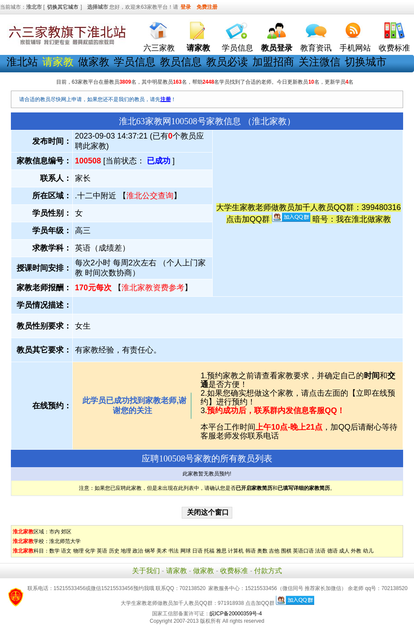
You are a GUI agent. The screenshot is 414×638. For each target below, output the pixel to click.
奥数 (262, 551)
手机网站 (355, 48)
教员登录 (276, 48)
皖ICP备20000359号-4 (236, 614)
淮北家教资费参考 (153, 287)
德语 (332, 551)
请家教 (176, 570)
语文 (66, 551)
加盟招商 (273, 62)
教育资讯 (316, 48)
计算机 (236, 551)
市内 (54, 532)
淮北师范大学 (65, 541)
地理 (126, 551)
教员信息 (181, 62)
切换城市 (366, 62)
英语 (102, 551)
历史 (114, 551)
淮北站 (22, 62)
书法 (173, 551)
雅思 (221, 551)
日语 (197, 551)
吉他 (274, 551)
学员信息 (237, 48)
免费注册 (207, 7)
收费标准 (394, 48)
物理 (78, 551)
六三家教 (159, 48)
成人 (344, 551)
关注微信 (319, 62)
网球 (185, 551)
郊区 (66, 532)
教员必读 (227, 62)
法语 (320, 551)
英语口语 (303, 551)
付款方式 (268, 570)
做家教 (93, 62)
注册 (165, 99)
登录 (185, 7)
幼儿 (368, 551)
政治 (137, 551)
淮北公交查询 (149, 195)
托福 (209, 551)
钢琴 (150, 551)
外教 (356, 551)
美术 (161, 551)
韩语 (250, 551)
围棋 (286, 551)
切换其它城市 (62, 7)
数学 (54, 551)
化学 (90, 551)
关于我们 (146, 570)
